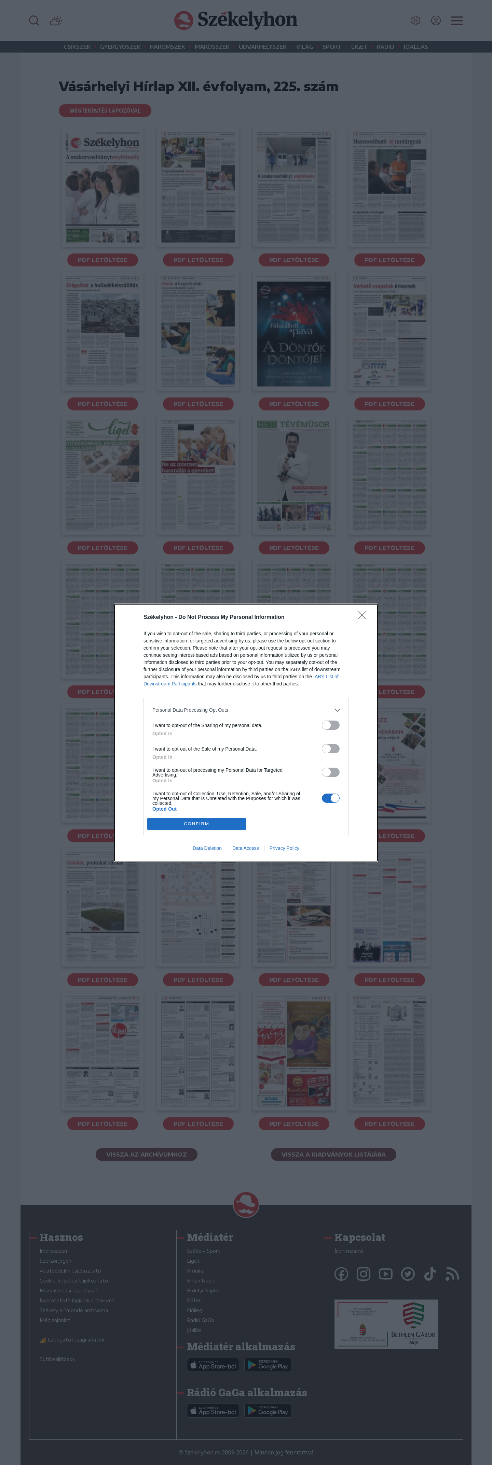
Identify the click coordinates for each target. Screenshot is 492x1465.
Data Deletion (207, 848)
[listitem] (246, 710)
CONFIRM (196, 823)
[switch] (331, 725)
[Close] (364, 617)
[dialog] (246, 732)
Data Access (245, 848)
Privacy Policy (284, 848)
